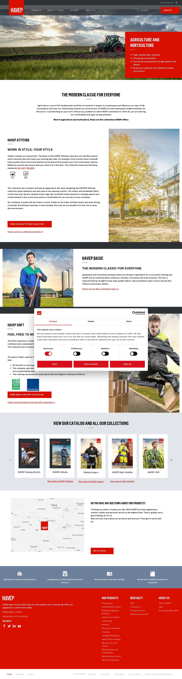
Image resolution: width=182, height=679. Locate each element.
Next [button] (171, 460)
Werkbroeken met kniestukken (110, 651)
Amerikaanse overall (111, 606)
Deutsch (30, 674)
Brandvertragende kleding (110, 612)
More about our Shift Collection (27, 394)
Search (144, 10)
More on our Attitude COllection (27, 224)
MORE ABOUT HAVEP (12, 611)
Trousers (106, 631)
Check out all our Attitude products (24, 231)
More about (60, 481)
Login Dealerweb (166, 2)
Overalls (105, 624)
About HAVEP (165, 603)
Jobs (161, 606)
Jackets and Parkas (110, 617)
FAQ (132, 603)
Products (36, 10)
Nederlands (20, 674)
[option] (29, 456)
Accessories (107, 603)
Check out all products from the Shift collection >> (31, 402)
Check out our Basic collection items (99, 288)
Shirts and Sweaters (111, 628)
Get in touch (99, 551)
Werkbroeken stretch (111, 656)
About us (90, 10)
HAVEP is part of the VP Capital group (158, 674)
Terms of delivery (134, 674)
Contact (167, 10)
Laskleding (107, 620)
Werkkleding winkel (139, 614)
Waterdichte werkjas (111, 639)
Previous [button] (11, 460)
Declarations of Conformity (15, 616)
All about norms (137, 610)
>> (42, 231)
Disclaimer (92, 674)
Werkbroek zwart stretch (109, 644)
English (9, 674)
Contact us (135, 606)
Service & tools (55, 10)
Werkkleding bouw (110, 659)
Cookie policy (105, 674)
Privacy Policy (119, 674)
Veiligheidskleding (110, 635)
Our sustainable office (169, 610)
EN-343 (21, 168)
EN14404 (31, 168)
